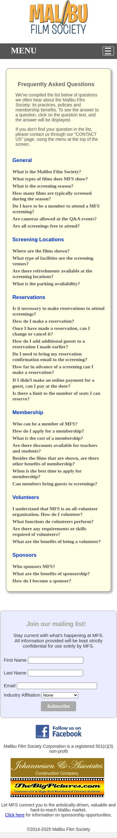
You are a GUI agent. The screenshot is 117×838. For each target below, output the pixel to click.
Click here (14, 814)
